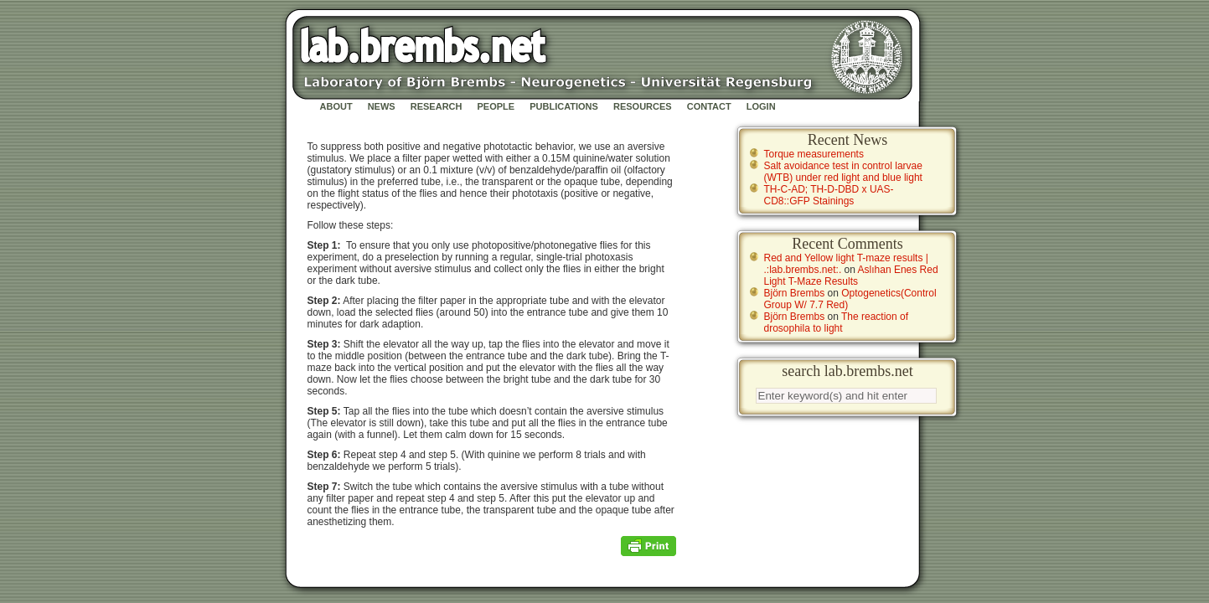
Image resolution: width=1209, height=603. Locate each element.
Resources (642, 106)
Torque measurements (814, 154)
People (496, 106)
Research (436, 106)
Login (761, 106)
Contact (709, 106)
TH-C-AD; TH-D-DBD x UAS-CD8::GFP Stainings (829, 195)
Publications (564, 106)
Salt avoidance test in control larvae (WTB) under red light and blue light (843, 171)
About (336, 106)
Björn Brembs (794, 293)
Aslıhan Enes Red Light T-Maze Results (851, 275)
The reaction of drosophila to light (836, 322)
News (381, 106)
